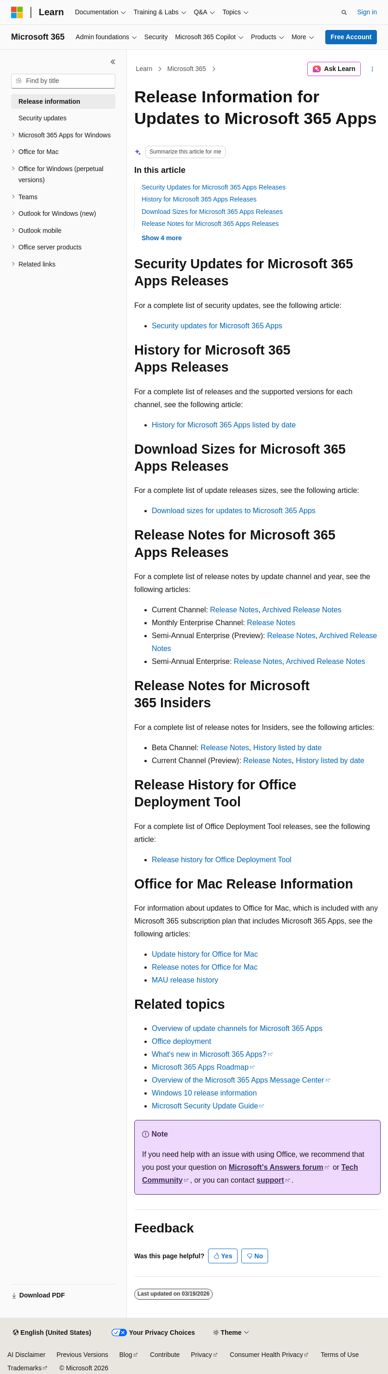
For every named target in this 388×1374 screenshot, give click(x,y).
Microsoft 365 (186, 68)
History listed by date (287, 748)
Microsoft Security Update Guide (205, 1106)
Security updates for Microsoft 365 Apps (217, 326)
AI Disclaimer (26, 1354)
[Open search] (344, 12)
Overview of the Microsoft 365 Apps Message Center (238, 1080)
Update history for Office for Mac (205, 954)
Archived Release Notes (301, 610)
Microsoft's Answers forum (276, 1167)
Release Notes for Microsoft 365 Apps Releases (210, 223)
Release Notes (234, 610)
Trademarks (24, 1368)
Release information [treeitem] (49, 101)
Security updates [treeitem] (42, 118)
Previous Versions (82, 1354)
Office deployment (181, 1041)
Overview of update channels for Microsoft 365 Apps (237, 1028)
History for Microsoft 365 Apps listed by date (224, 425)
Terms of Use (339, 1354)
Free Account (351, 37)
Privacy (201, 1354)
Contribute (165, 1354)
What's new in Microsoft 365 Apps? (209, 1054)
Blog (125, 1354)
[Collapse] (113, 61)
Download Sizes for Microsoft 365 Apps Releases (212, 211)
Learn (144, 68)
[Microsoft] (17, 12)
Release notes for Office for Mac (204, 967)
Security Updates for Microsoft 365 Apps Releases (214, 187)
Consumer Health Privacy (266, 1354)
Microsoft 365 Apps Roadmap (200, 1067)
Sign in (367, 12)
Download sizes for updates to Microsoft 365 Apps (234, 511)
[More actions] (372, 69)
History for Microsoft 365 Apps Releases (199, 199)
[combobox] (63, 81)
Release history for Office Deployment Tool (222, 860)
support (270, 1180)
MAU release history (185, 980)
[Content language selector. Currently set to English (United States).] (51, 1333)
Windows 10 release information (204, 1093)
